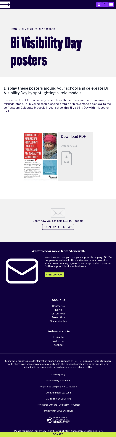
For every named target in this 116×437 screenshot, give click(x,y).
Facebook (58, 344)
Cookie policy (58, 374)
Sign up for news (58, 227)
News (58, 309)
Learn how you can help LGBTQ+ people (58, 220)
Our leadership (58, 321)
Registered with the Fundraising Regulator (58, 404)
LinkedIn (58, 337)
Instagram (58, 341)
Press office (58, 317)
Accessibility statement (58, 380)
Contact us (58, 306)
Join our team (58, 313)
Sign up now (54, 274)
